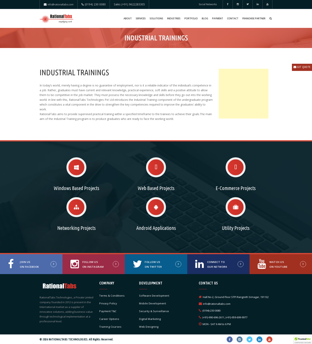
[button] (303, 340)
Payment (217, 18)
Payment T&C (108, 311)
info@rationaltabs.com (60, 4)
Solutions (156, 18)
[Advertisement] (243, 94)
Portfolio (191, 18)
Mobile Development (152, 303)
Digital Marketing (150, 319)
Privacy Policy (108, 303)
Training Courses (110, 326)
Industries (173, 18)
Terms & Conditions (112, 295)
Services (141, 18)
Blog (205, 18)
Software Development (154, 295)
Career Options (109, 319)
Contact (232, 18)
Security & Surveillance (154, 311)
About (128, 18)
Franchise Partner (253, 18)
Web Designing (149, 326)
